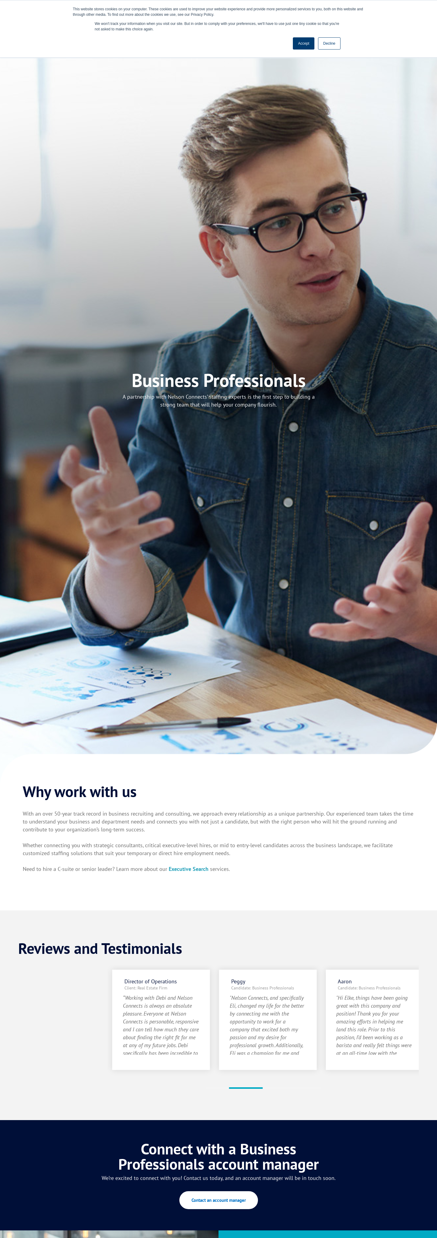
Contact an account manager (218, 1200)
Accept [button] (303, 43)
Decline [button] (329, 43)
